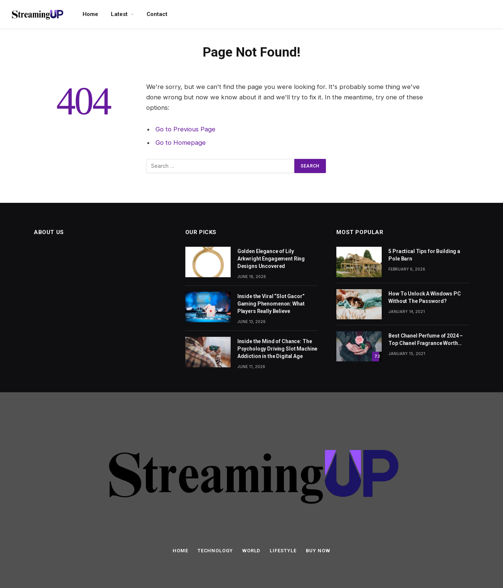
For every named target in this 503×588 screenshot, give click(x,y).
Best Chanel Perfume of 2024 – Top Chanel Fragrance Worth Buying (425, 340)
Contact (157, 14)
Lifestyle (283, 550)
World (251, 550)
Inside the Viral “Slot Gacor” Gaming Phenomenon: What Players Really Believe (271, 303)
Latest (119, 14)
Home (90, 14)
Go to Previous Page (185, 129)
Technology (215, 550)
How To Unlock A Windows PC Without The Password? (424, 297)
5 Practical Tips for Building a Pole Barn (424, 255)
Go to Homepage (181, 142)
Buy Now (318, 550)
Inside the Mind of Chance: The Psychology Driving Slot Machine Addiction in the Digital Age (277, 348)
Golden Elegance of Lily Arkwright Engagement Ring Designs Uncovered (271, 258)
